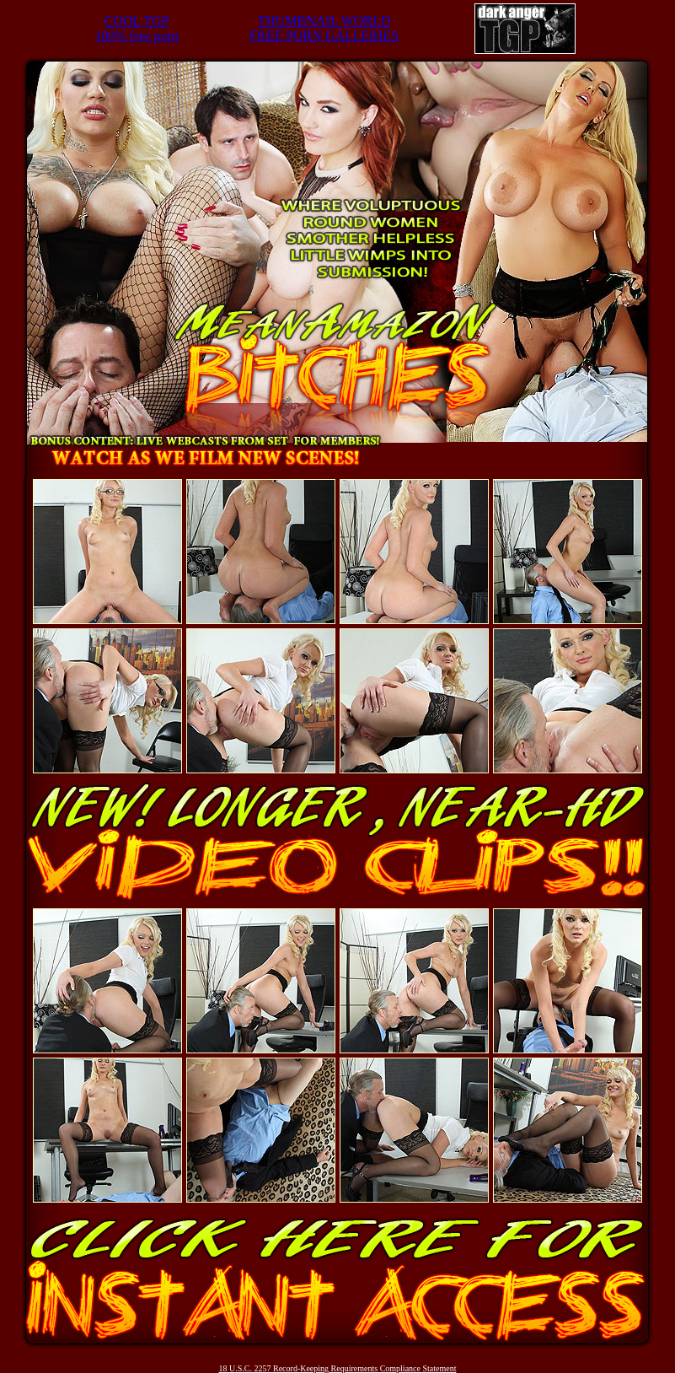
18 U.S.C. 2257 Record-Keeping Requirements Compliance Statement (338, 1368)
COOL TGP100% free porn (137, 28)
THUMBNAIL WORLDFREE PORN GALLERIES (324, 28)
